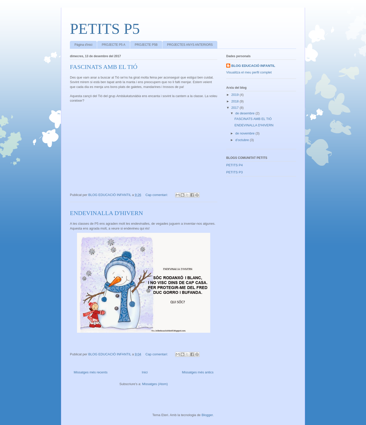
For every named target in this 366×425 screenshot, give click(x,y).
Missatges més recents (91, 372)
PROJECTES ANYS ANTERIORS (190, 45)
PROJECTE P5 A (113, 45)
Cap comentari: (157, 195)
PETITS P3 (234, 172)
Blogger (207, 415)
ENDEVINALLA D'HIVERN (106, 213)
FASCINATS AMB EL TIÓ (104, 67)
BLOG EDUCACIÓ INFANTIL (253, 66)
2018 (235, 101)
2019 (235, 95)
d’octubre (242, 140)
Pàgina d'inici (83, 45)
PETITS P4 (234, 165)
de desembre (245, 113)
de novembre (245, 133)
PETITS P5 (105, 28)
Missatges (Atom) (155, 384)
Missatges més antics (198, 372)
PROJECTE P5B (146, 45)
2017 (235, 108)
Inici (145, 372)
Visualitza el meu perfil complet (249, 72)
